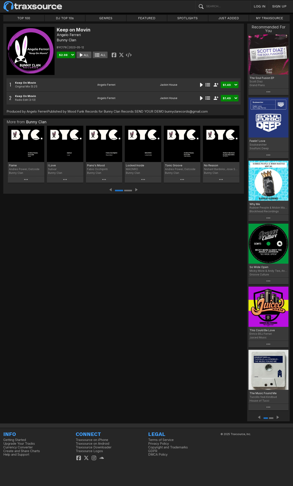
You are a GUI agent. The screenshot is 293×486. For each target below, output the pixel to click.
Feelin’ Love (257, 141)
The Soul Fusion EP (262, 78)
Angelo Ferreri (69, 35)
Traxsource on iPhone (92, 440)
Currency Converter (18, 447)
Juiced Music (258, 337)
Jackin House (168, 84)
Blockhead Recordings (264, 211)
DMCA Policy (158, 454)
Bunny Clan (66, 40)
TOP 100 (23, 18)
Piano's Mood (96, 165)
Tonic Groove (173, 165)
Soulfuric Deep (259, 148)
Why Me (255, 204)
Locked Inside (135, 165)
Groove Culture (259, 274)
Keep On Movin (25, 82)
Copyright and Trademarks (168, 447)
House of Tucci (259, 400)
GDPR (152, 451)
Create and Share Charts (21, 451)
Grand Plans (257, 85)
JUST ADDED (228, 18)
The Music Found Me (263, 393)
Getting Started (14, 440)
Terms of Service (161, 440)
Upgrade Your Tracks (19, 444)
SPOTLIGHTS (187, 18)
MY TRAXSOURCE (269, 18)
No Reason (211, 165)
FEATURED (146, 18)
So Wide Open (259, 267)
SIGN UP (279, 6)
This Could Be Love (262, 330)
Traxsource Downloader (93, 447)
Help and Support (16, 454)
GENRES (105, 18)
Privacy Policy (158, 444)
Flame (13, 165)
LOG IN (260, 6)
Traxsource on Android (92, 444)
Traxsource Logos (89, 451)
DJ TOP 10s (65, 18)
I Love (52, 165)
